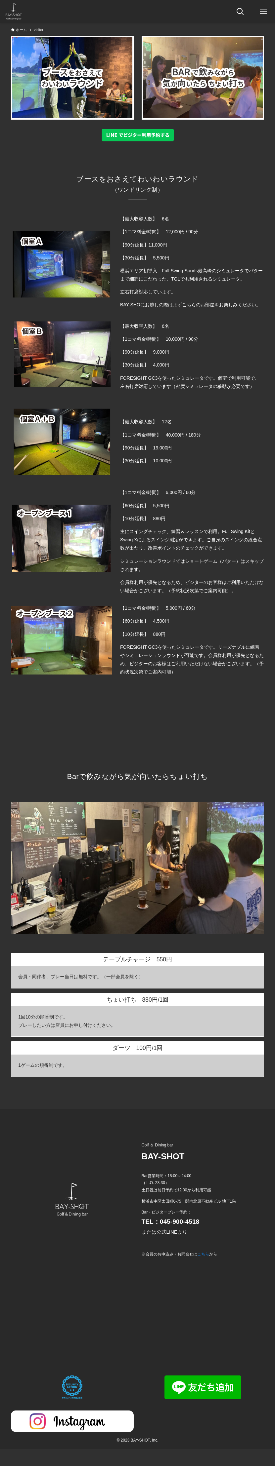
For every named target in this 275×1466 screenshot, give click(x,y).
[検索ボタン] (240, 11)
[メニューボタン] (263, 11)
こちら (203, 1254)
